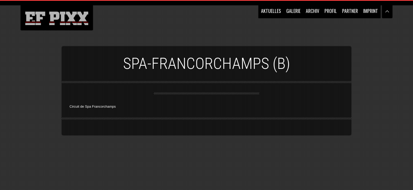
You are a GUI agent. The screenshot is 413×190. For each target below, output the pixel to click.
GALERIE (293, 10)
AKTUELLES (271, 10)
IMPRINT (370, 10)
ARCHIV (312, 10)
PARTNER (350, 10)
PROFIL (330, 10)
